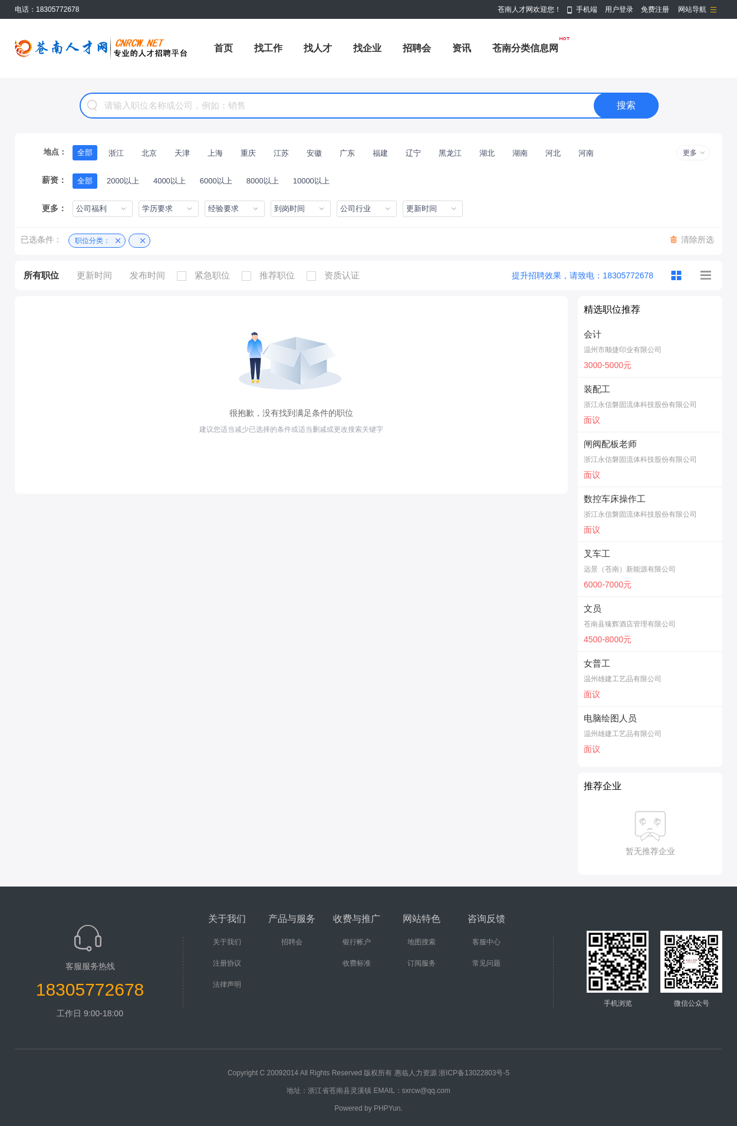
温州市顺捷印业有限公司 (623, 350)
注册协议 (227, 963)
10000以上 (311, 180)
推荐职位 (271, 275)
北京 (149, 153)
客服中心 (486, 942)
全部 (85, 152)
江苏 (281, 153)
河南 (586, 153)
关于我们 (227, 942)
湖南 (520, 153)
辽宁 (413, 153)
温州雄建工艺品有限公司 (623, 679)
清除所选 (697, 239)
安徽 (314, 153)
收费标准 (357, 963)
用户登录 (619, 9)
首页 (223, 48)
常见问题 (486, 963)
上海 (215, 153)
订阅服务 (421, 963)
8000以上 (262, 180)
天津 (182, 153)
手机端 (586, 9)
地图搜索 (421, 942)
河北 (553, 153)
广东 (347, 153)
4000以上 (169, 180)
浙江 (116, 153)
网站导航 (692, 9)
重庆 (248, 153)
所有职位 (41, 275)
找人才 (318, 48)
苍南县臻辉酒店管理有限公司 (630, 624)
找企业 (367, 48)
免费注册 (655, 9)
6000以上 (216, 180)
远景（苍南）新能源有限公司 (630, 569)
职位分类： (92, 241)
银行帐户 (357, 942)
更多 (690, 153)
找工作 (268, 48)
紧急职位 (206, 275)
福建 (380, 153)
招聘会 (417, 48)
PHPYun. (388, 1108)
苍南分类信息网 (525, 48)
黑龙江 (450, 153)
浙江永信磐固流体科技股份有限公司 (640, 404)
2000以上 (123, 180)
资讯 (461, 48)
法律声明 (227, 984)
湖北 (487, 153)
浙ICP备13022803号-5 (474, 1073)
